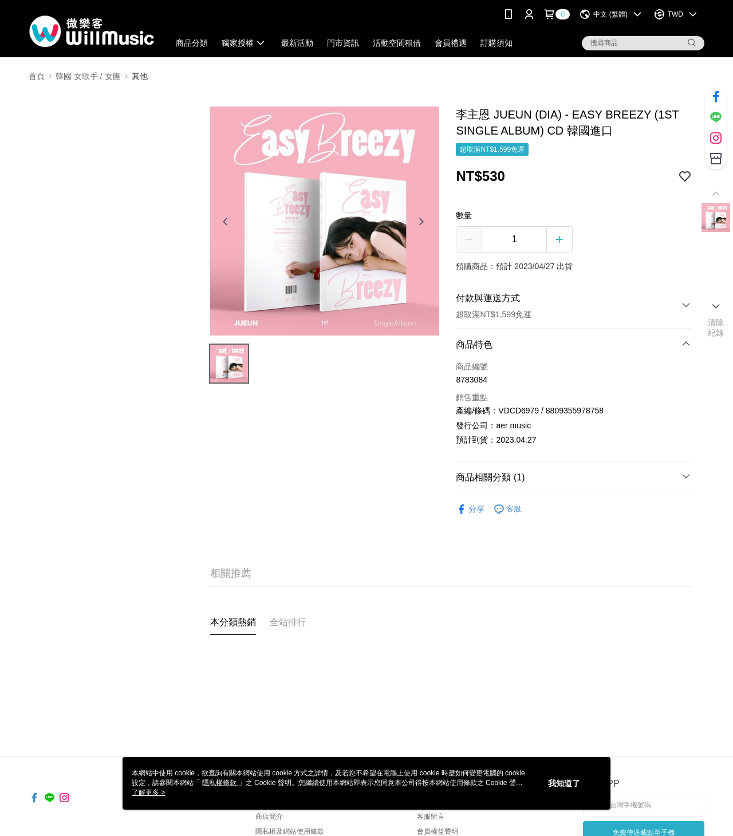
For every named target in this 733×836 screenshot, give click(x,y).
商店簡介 (269, 817)
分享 (470, 509)
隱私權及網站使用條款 (289, 831)
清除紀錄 (716, 327)
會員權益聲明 (437, 831)
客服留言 (430, 817)
